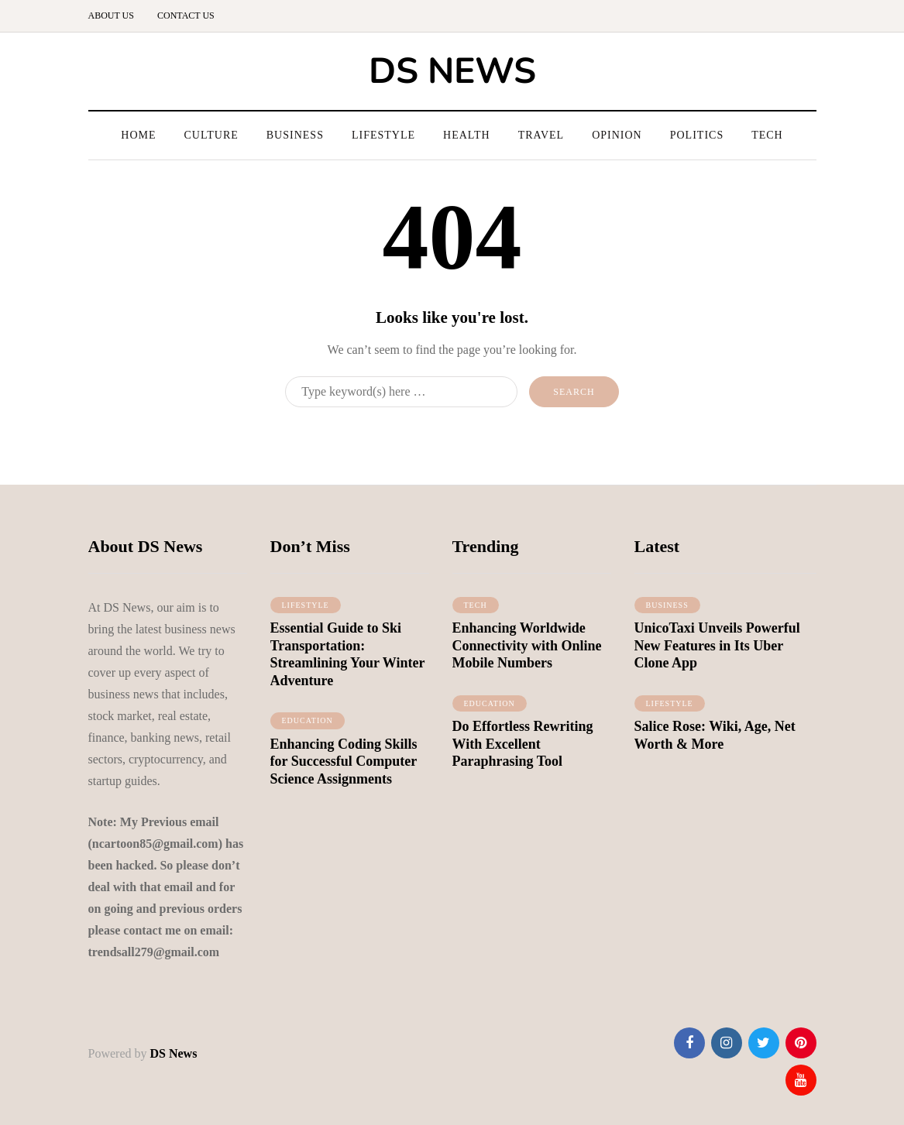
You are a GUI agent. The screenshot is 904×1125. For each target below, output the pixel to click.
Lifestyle (383, 135)
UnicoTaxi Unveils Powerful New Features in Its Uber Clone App (717, 651)
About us (111, 15)
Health (466, 135)
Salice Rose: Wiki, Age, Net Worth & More (715, 741)
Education (307, 726)
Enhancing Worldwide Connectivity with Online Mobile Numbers (527, 651)
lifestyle (305, 610)
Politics (697, 135)
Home (138, 135)
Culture (211, 135)
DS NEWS (452, 70)
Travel (541, 135)
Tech (767, 135)
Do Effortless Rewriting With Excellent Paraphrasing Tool (522, 750)
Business (295, 135)
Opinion (617, 135)
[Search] (401, 391)
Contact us (186, 15)
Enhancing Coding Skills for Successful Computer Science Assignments (344, 767)
